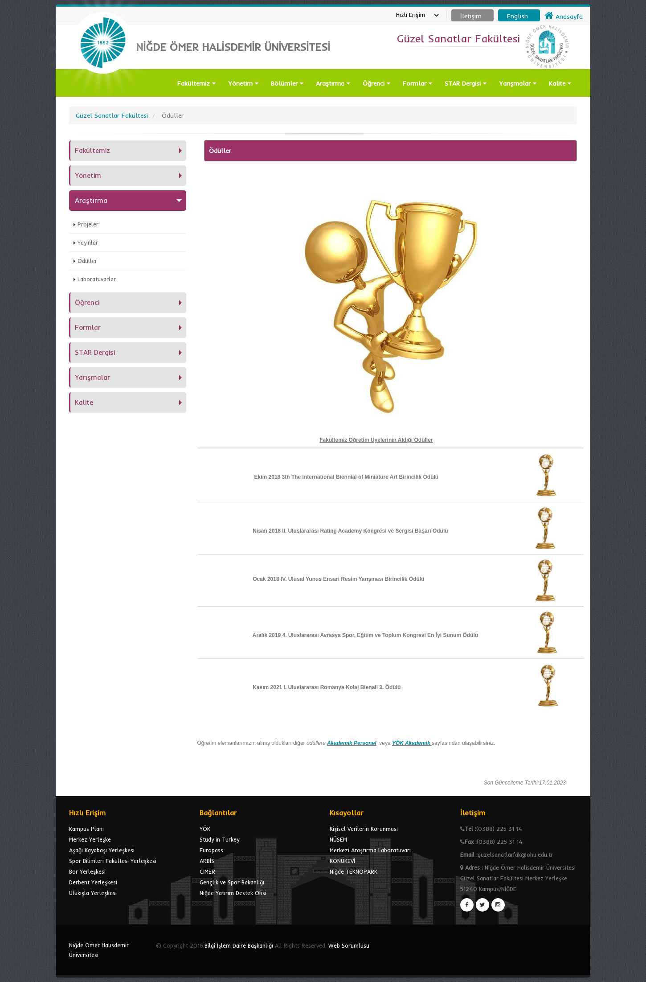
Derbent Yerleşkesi (93, 882)
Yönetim (243, 83)
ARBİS (207, 860)
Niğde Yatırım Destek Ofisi (233, 892)
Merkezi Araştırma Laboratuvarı (370, 850)
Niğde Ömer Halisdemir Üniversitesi (99, 949)
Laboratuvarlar (97, 279)
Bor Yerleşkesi (87, 871)
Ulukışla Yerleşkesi (93, 892)
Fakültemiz (196, 83)
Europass (211, 850)
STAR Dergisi (466, 83)
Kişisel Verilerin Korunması (364, 828)
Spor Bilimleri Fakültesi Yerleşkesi (112, 860)
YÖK (205, 828)
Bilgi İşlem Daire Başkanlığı (238, 945)
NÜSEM (338, 839)
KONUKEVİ (342, 860)
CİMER (207, 871)
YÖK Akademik (411, 743)
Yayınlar (88, 242)
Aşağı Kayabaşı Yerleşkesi (102, 850)
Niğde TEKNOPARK (353, 871)
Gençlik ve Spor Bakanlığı (232, 882)
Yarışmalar (517, 83)
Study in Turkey (219, 839)
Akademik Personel (351, 743)
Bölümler (287, 83)
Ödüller (87, 260)
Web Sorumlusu (348, 945)
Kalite (560, 83)
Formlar (417, 83)
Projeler (88, 224)
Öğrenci (376, 83)
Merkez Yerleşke (90, 839)
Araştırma (333, 83)
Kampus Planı (86, 828)
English (517, 16)
